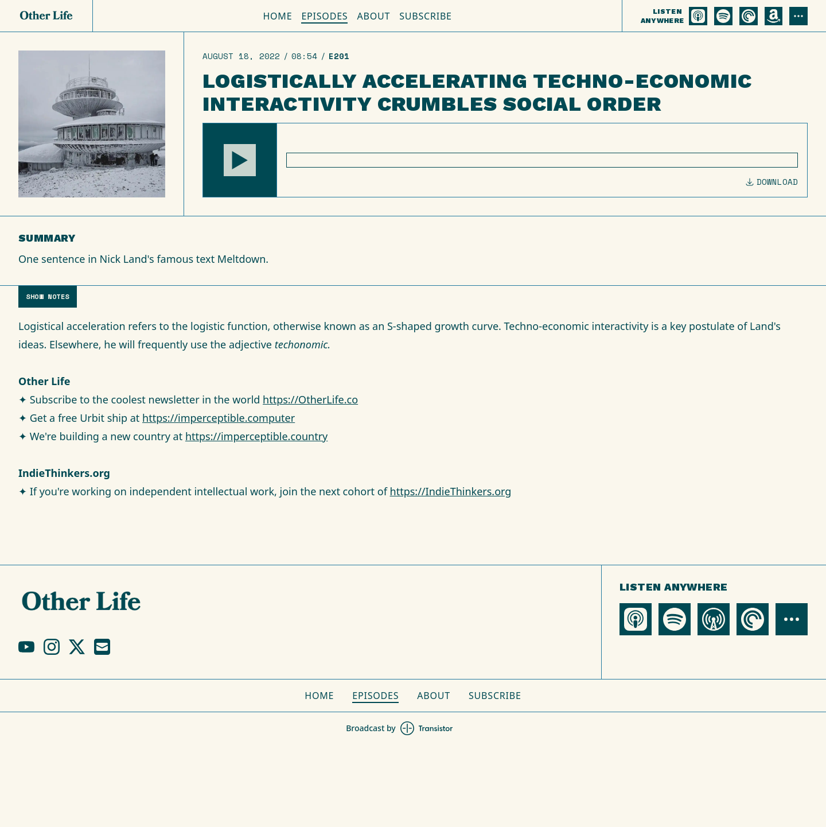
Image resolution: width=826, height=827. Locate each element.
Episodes (324, 16)
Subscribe (425, 16)
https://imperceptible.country (256, 436)
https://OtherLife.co (310, 399)
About (373, 16)
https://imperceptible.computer (218, 418)
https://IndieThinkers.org (451, 491)
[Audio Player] (505, 160)
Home (277, 16)
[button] (240, 160)
